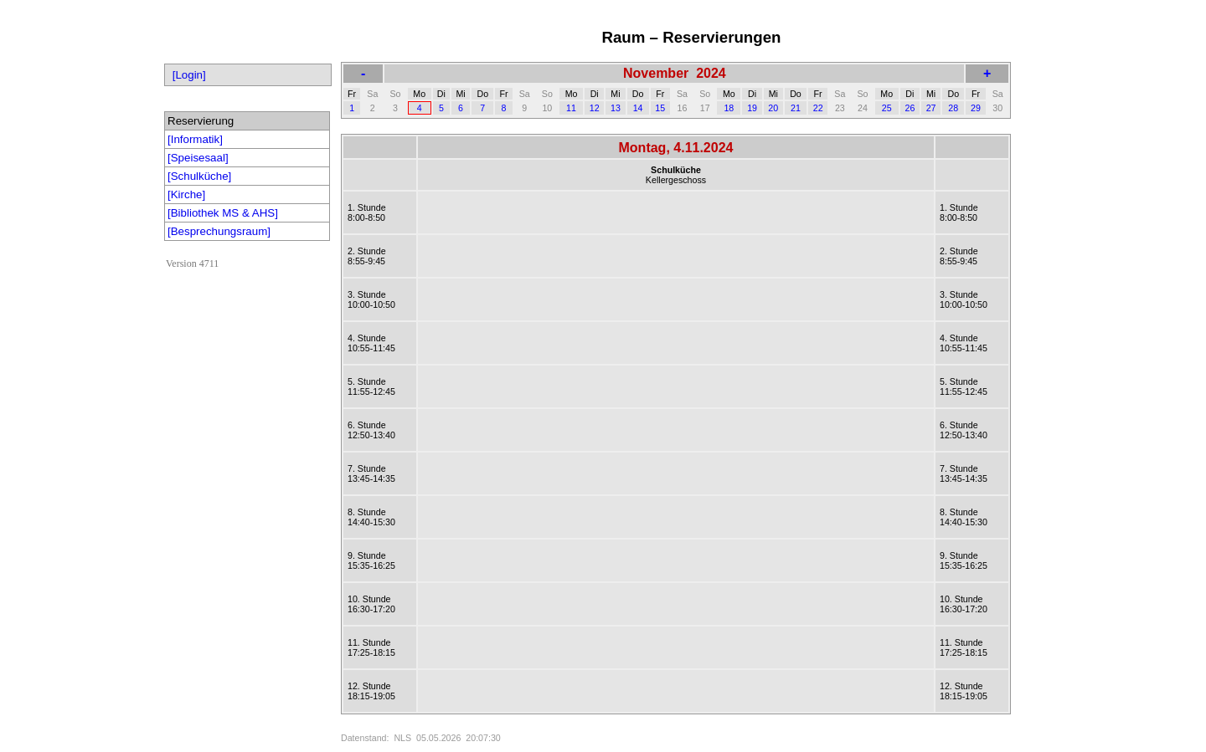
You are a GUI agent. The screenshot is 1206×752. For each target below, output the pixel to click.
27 (931, 108)
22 (818, 108)
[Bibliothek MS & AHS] (223, 213)
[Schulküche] (199, 176)
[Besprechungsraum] (219, 231)
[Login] (189, 75)
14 (638, 108)
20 (773, 108)
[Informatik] (195, 139)
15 (660, 108)
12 (595, 108)
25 (887, 108)
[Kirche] (186, 194)
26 (909, 108)
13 (616, 108)
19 (752, 108)
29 (976, 108)
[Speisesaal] (198, 157)
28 (953, 108)
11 (571, 108)
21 (796, 108)
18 (729, 108)
